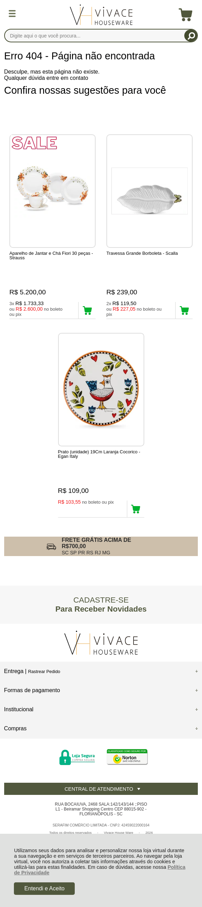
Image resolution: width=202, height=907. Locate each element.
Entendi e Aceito (44, 888)
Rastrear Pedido (44, 671)
